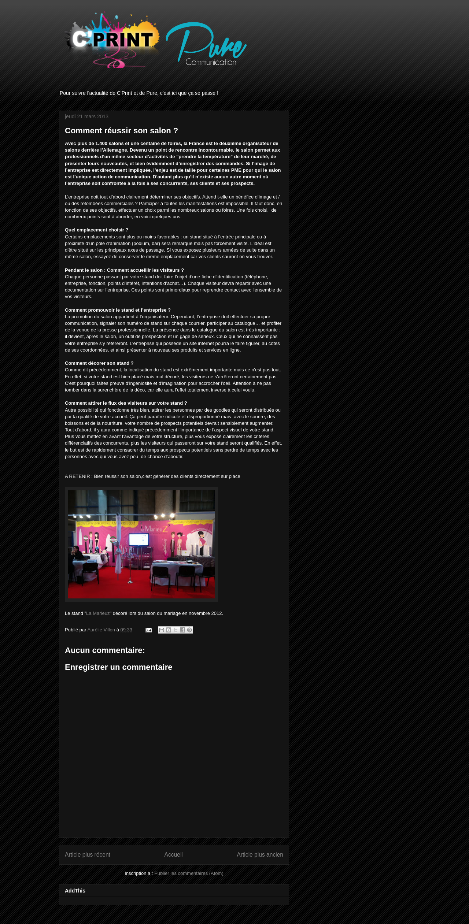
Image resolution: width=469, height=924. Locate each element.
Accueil (174, 854)
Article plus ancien (260, 854)
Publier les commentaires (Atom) (189, 873)
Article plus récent (87, 854)
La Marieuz (98, 613)
